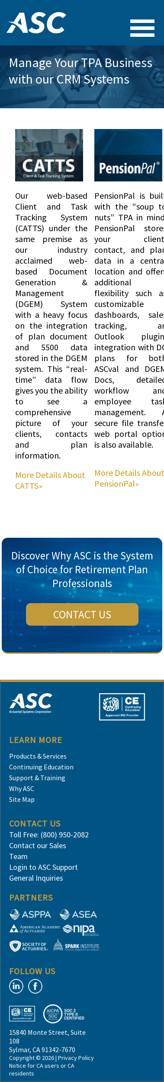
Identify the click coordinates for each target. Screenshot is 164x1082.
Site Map (22, 799)
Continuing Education (41, 766)
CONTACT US (82, 614)
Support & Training (37, 777)
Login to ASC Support (43, 867)
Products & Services (38, 756)
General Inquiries (36, 878)
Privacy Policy (76, 1058)
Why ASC (21, 788)
